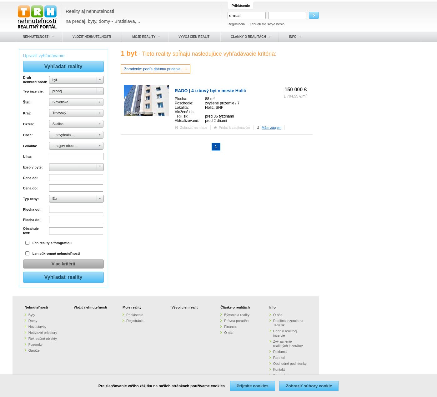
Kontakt (279, 369)
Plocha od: (32, 209)
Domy (33, 321)
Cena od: (30, 178)
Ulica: (28, 156)
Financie (230, 327)
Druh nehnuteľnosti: (35, 80)
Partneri (279, 357)
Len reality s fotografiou (52, 243)
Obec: (28, 135)
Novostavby (37, 327)
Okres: (28, 124)
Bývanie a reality (236, 315)
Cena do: (30, 188)
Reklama (280, 352)
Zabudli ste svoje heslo (266, 24)
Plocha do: (32, 220)
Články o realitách (235, 307)
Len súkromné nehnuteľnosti (56, 253)
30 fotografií (135, 112)
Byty (31, 315)
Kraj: (27, 113)
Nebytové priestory (42, 332)
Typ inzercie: (33, 91)
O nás (228, 332)
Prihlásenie (134, 315)
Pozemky (35, 344)
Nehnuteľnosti (36, 307)
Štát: (27, 102)
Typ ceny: (31, 199)
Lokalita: (30, 146)
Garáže (34, 350)
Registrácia (236, 24)
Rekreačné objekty (42, 338)
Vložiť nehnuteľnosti (90, 307)
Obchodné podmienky (290, 363)
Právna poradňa (236, 321)
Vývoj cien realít (185, 307)
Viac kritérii (63, 263)
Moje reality (132, 307)
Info (272, 307)
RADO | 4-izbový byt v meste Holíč (210, 90)
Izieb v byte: (33, 167)
